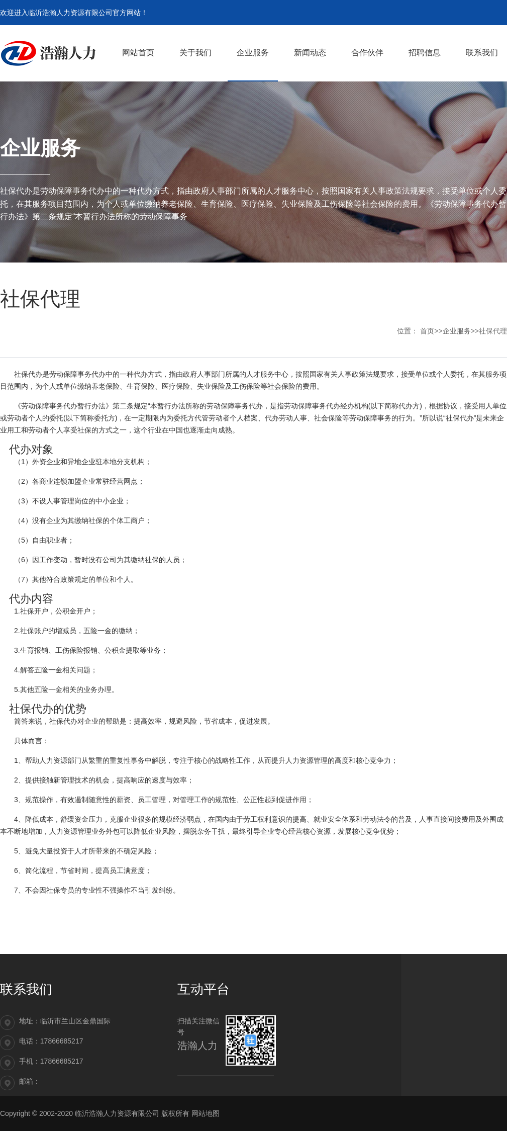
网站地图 (205, 1113)
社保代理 (493, 331)
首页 (427, 331)
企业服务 (457, 331)
